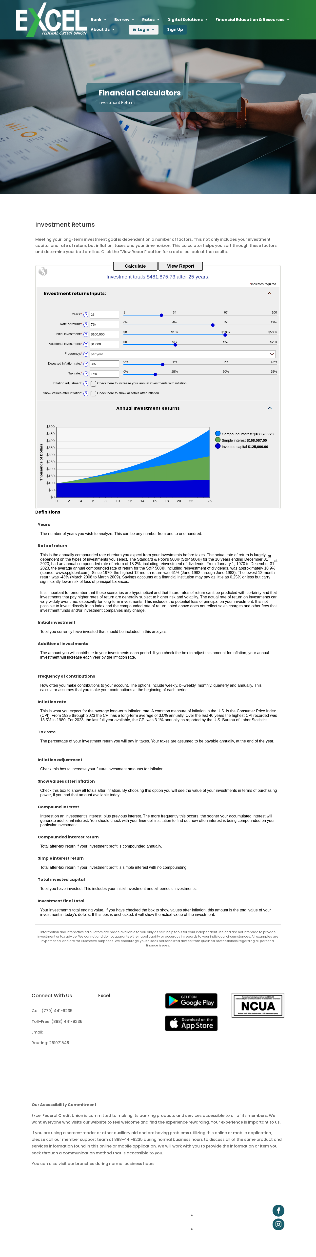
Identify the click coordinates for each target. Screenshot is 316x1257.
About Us (103, 30)
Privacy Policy (111, 1043)
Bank (99, 20)
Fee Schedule (111, 1032)
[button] (158, 296)
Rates (151, 20)
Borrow (124, 20)
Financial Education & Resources (253, 20)
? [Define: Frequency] (86, 354)
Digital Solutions (187, 20)
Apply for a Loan (114, 1021)
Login (146, 30)
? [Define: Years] (86, 315)
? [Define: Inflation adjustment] (86, 384)
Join (102, 1011)
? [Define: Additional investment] (86, 344)
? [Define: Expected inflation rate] (86, 364)
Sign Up (175, 29)
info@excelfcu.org (62, 1032)
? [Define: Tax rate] (86, 374)
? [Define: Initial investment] (86, 334)
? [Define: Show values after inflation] (86, 394)
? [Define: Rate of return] (86, 325)
